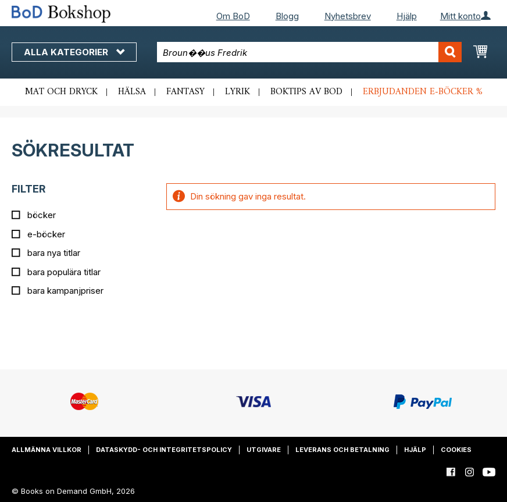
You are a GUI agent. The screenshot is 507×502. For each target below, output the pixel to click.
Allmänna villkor (46, 450)
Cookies (456, 450)
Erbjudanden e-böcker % (423, 92)
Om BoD (233, 16)
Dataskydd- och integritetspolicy (164, 450)
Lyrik (237, 92)
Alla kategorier (74, 52)
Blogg (287, 16)
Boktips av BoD (306, 92)
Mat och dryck (61, 92)
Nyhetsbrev (347, 16)
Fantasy (185, 92)
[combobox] (309, 52)
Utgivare (264, 450)
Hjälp (407, 16)
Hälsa (132, 92)
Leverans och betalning (342, 450)
